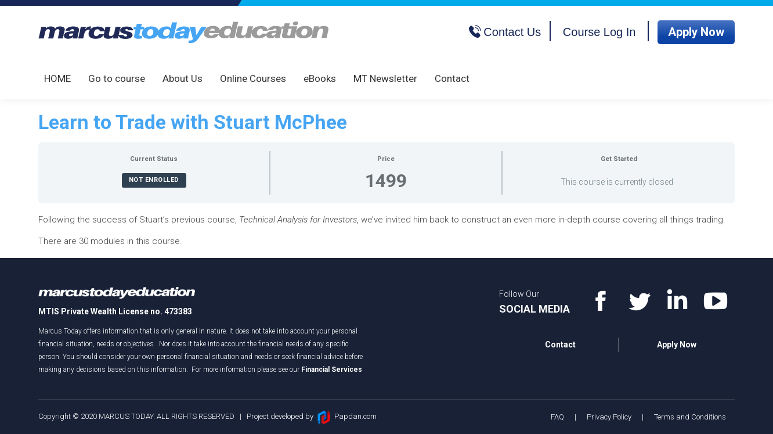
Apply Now (696, 32)
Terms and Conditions (690, 417)
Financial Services (331, 369)
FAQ (557, 417)
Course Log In (599, 32)
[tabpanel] (386, 230)
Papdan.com (355, 416)
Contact (560, 344)
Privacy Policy (609, 417)
